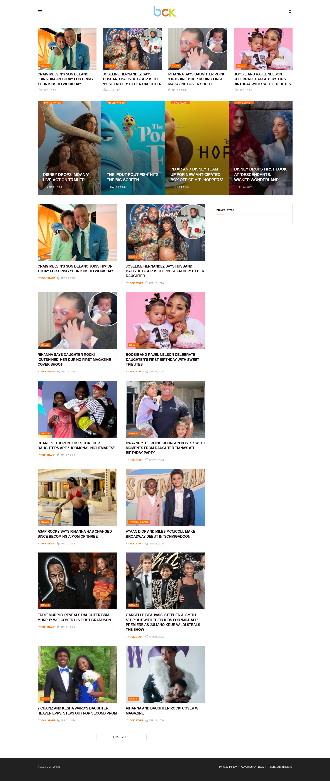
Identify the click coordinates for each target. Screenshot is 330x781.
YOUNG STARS (139, 521)
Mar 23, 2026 (116, 187)
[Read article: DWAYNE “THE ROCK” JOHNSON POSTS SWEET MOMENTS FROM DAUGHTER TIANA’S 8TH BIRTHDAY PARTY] (165, 409)
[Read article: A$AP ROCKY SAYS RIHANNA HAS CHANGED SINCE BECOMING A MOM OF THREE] (77, 497)
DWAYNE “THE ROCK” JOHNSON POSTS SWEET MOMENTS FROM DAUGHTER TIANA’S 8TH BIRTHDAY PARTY (165, 448)
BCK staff (48, 278)
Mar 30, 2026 (52, 187)
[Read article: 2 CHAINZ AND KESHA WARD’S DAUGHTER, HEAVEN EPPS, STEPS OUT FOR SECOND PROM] (77, 674)
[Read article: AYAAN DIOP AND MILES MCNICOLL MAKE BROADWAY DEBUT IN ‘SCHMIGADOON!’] (165, 497)
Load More (121, 737)
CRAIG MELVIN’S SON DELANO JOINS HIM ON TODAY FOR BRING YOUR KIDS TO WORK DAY (65, 79)
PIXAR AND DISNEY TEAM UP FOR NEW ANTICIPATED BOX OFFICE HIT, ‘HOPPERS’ (197, 174)
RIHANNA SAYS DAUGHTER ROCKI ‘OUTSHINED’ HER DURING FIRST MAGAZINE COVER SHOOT (196, 79)
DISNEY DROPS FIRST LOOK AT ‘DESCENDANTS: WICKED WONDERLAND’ (260, 174)
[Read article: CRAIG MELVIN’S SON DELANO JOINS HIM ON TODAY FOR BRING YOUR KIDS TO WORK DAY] (67, 49)
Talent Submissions (280, 766)
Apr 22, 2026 (66, 455)
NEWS (45, 65)
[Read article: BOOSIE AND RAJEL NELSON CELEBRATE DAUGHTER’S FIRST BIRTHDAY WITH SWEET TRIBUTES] (263, 49)
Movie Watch (54, 103)
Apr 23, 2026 (47, 90)
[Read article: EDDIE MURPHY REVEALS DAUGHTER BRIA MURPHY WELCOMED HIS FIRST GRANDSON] (77, 580)
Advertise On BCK (252, 766)
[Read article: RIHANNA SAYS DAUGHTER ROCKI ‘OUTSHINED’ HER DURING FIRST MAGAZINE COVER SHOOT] (197, 49)
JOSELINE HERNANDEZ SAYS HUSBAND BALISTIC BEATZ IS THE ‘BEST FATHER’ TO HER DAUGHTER (132, 79)
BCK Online (54, 766)
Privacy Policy (228, 766)
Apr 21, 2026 (66, 543)
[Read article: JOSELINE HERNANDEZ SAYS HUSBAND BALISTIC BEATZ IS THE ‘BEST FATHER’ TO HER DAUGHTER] (132, 49)
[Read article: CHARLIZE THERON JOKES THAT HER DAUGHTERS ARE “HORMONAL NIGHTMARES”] (77, 409)
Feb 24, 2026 (180, 187)
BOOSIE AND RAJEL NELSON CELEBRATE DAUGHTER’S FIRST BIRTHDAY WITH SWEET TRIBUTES (262, 79)
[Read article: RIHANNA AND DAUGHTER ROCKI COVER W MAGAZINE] (165, 674)
